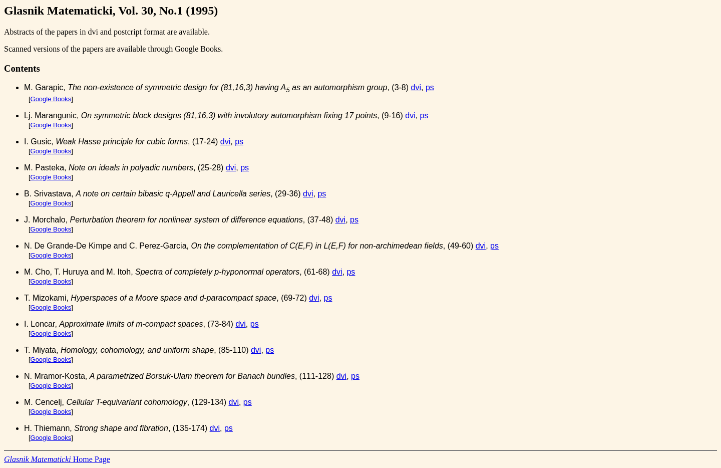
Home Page (57, 459)
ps (430, 87)
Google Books (51, 99)
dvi (416, 87)
